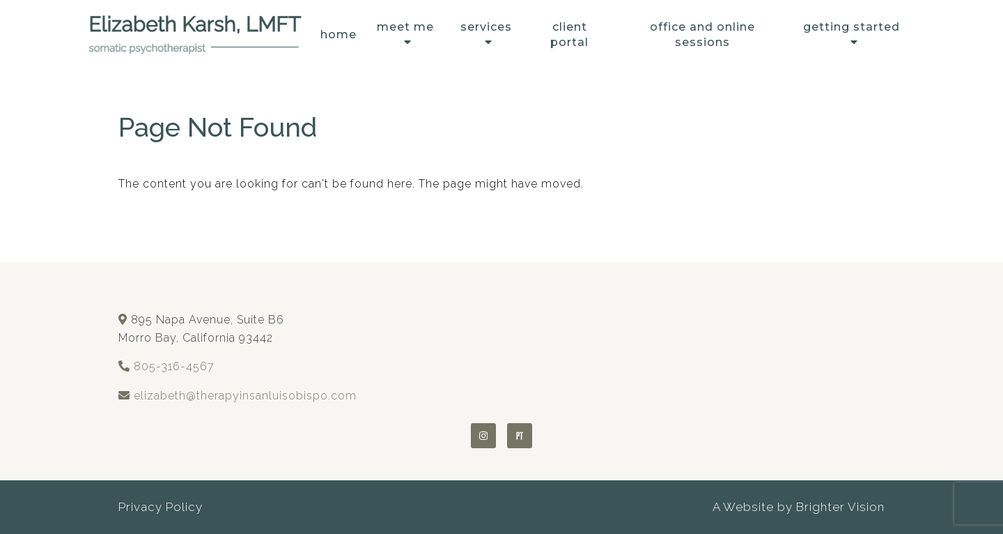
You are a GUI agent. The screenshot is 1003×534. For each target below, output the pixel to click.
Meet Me (405, 26)
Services (486, 26)
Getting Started (851, 26)
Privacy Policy (160, 507)
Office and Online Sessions (702, 34)
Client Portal (569, 34)
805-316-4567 (174, 366)
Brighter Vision (840, 507)
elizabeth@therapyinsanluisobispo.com (245, 395)
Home (338, 34)
